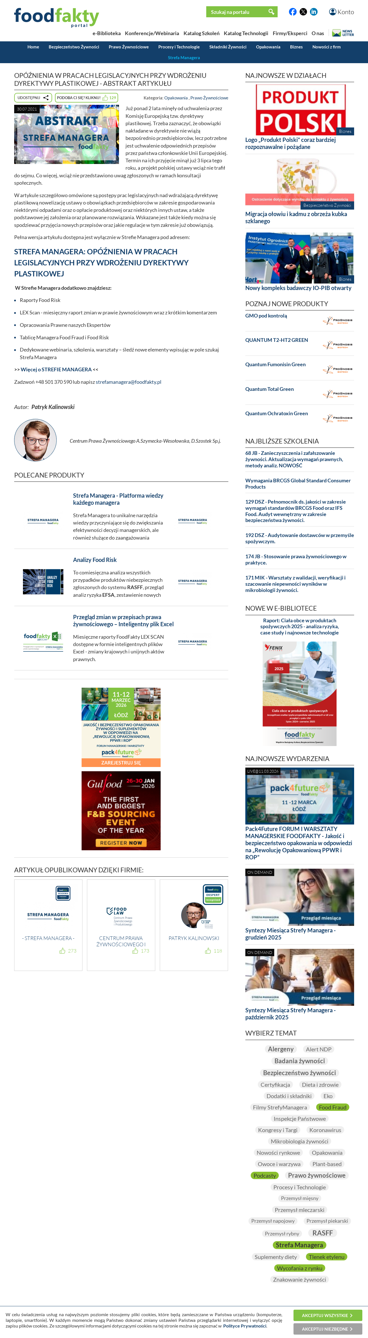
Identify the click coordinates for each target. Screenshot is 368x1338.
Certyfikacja (275, 1084)
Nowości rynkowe (278, 1152)
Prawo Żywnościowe (129, 46)
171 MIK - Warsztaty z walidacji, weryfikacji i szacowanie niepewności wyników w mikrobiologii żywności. (295, 584)
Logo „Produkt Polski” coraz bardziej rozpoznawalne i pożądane (290, 143)
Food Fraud (332, 1107)
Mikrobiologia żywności (299, 1141)
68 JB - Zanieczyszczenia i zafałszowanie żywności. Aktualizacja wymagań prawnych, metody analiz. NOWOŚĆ (294, 459)
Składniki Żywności (227, 46)
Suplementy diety (276, 1256)
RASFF (322, 1233)
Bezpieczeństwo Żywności (74, 46)
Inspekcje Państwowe (300, 1118)
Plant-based (327, 1163)
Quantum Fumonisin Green (275, 364)
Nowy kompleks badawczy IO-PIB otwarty (298, 287)
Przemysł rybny (282, 1233)
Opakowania (268, 46)
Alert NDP (318, 1049)
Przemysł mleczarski (299, 1209)
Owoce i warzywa (279, 1163)
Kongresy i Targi (277, 1129)
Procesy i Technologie (179, 46)
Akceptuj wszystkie (325, 1315)
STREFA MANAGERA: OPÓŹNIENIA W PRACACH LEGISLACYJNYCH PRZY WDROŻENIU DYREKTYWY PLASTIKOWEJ (101, 262)
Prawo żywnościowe (317, 1175)
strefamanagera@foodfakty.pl (128, 382)
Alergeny (281, 1049)
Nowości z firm (326, 46)
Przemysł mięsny (299, 1198)
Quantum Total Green (269, 389)
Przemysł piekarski (327, 1221)
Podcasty (265, 1175)
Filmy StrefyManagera (280, 1107)
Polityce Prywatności (244, 1325)
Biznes (296, 46)
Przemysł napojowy (273, 1221)
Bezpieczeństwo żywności (299, 1073)
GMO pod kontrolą (266, 316)
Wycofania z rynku (299, 1268)
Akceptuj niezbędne (325, 1328)
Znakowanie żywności (299, 1279)
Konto (345, 12)
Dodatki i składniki (289, 1095)
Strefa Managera (184, 57)
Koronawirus (325, 1129)
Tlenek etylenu (326, 1256)
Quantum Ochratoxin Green (276, 413)
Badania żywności (300, 1061)
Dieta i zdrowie (320, 1084)
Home (33, 46)
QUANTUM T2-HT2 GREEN (276, 340)
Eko (328, 1095)
